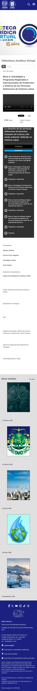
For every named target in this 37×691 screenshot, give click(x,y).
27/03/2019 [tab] (18, 146)
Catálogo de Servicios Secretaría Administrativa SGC (17, 628)
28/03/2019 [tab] (18, 150)
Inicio (4, 71)
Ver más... (32, 379)
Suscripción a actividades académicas (15, 649)
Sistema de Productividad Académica (13, 624)
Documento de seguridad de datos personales (18, 658)
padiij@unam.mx (12, 683)
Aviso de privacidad (9, 654)
